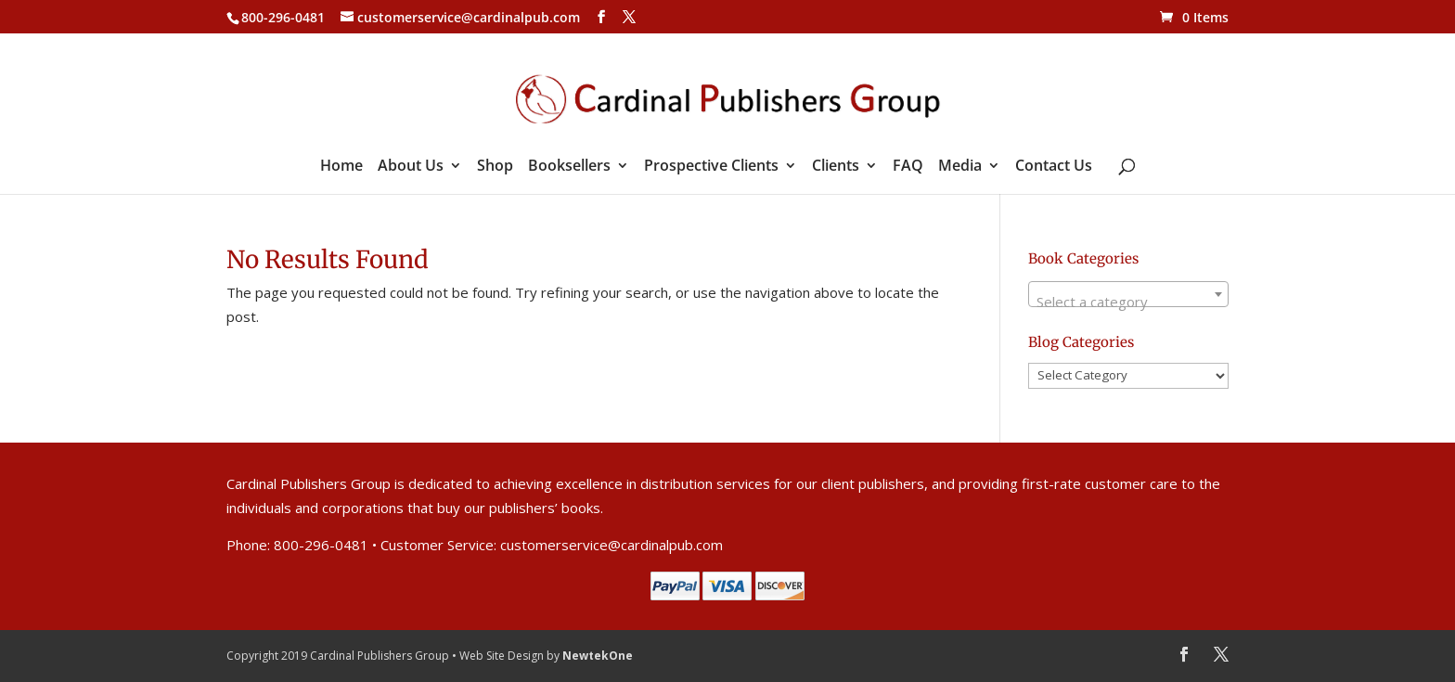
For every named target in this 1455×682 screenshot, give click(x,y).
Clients (835, 167)
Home (341, 167)
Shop (495, 167)
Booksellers (569, 167)
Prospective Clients (711, 167)
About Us (411, 167)
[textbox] (1128, 302)
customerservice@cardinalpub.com (611, 544)
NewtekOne (597, 655)
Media (960, 167)
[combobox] (1128, 294)
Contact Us (1053, 167)
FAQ (908, 167)
